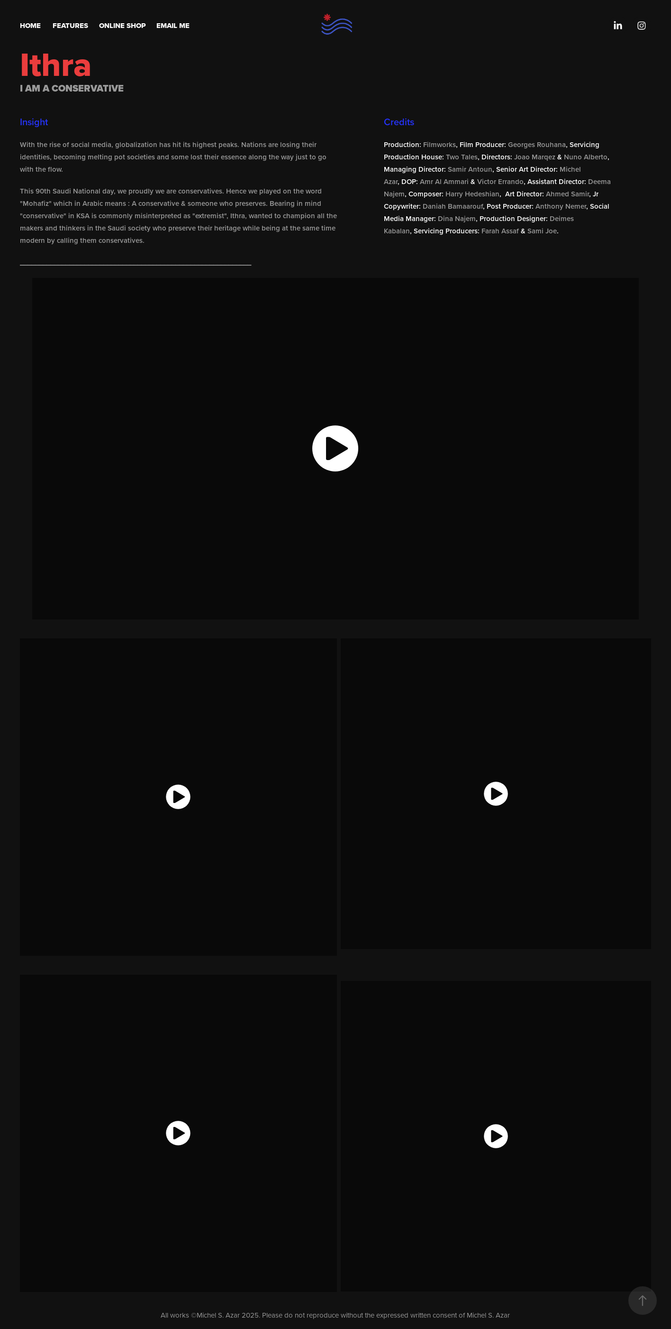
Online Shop (122, 25)
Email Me (173, 25)
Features (70, 25)
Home (30, 25)
